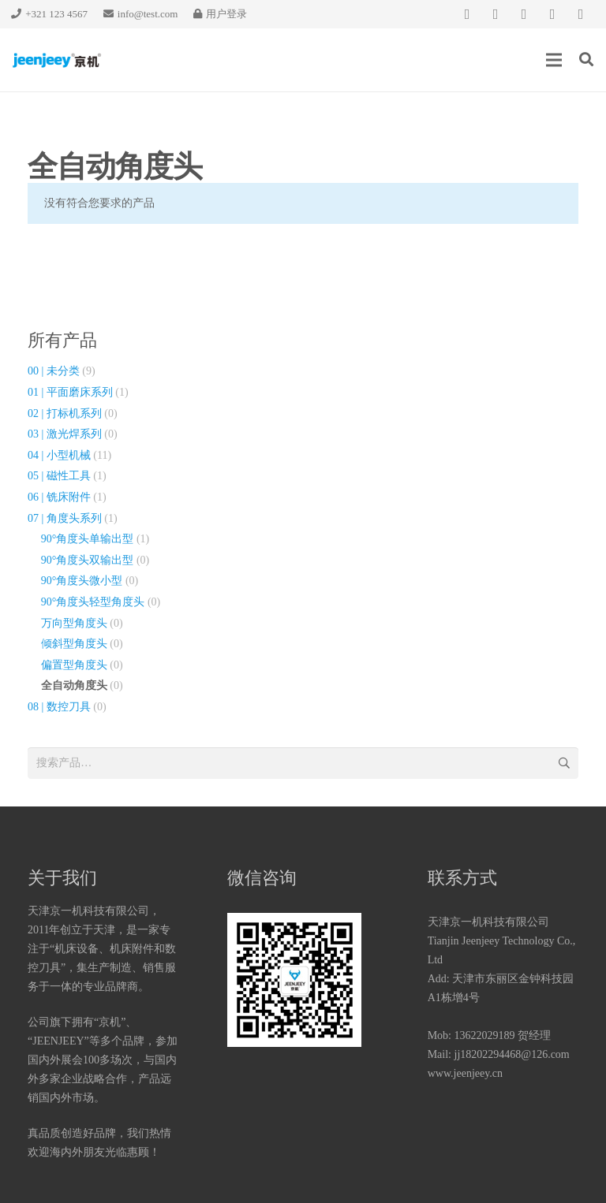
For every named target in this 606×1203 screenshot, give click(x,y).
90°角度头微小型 (82, 581)
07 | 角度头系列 (65, 518)
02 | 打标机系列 (65, 413)
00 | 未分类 (54, 371)
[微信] (495, 14)
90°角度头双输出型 (87, 560)
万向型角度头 (74, 623)
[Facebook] (467, 14)
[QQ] (524, 14)
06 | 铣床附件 (59, 497)
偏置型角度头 (74, 665)
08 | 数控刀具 (59, 707)
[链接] (57, 60)
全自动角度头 (74, 685)
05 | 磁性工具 (59, 476)
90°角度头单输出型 (87, 539)
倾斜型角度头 (74, 644)
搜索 (563, 762)
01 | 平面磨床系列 (70, 392)
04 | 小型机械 (59, 455)
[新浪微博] (581, 14)
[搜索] (586, 59)
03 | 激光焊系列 (65, 434)
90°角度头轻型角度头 (93, 602)
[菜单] (553, 60)
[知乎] (552, 14)
